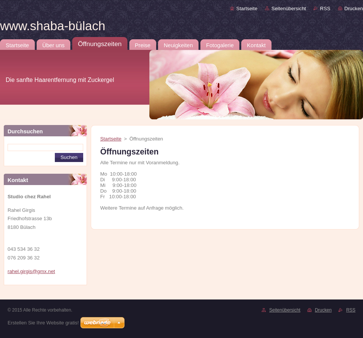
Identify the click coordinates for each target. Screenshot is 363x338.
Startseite (247, 8)
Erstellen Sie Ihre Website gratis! (43, 323)
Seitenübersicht (288, 8)
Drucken (353, 8)
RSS (325, 8)
